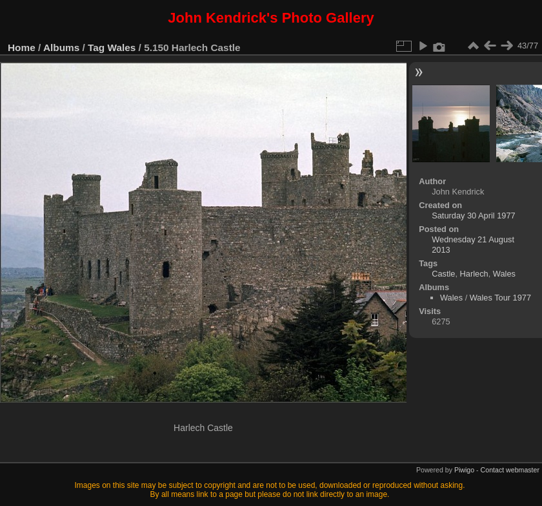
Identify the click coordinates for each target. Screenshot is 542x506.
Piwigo (464, 470)
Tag (96, 47)
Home (21, 47)
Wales (122, 47)
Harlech (474, 274)
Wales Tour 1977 (500, 297)
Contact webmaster (510, 470)
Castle (443, 274)
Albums (61, 47)
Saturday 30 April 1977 (473, 215)
